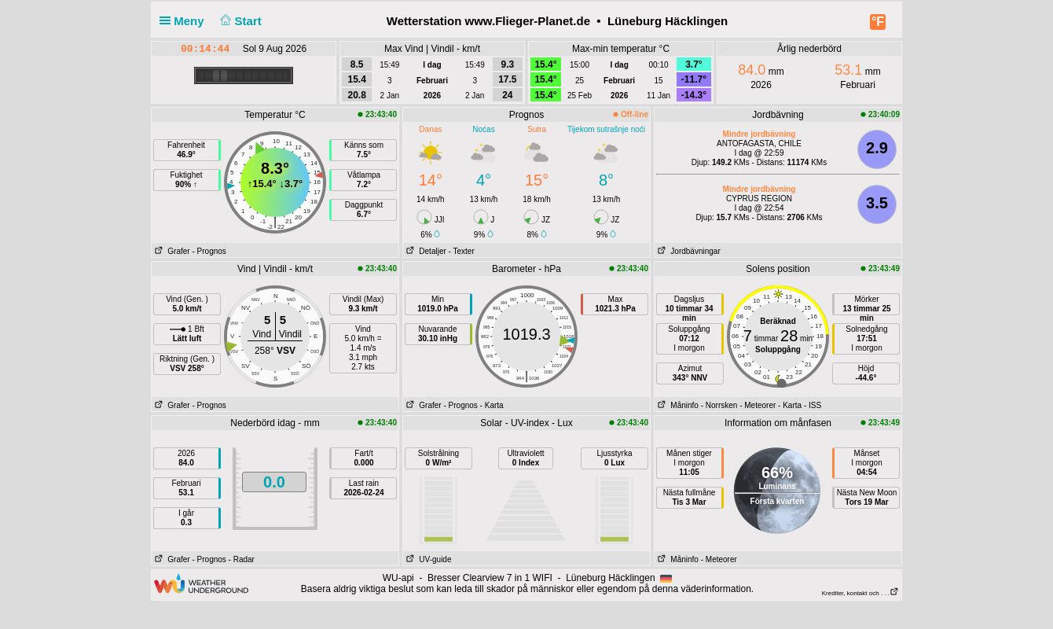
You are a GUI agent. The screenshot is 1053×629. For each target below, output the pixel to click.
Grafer (171, 251)
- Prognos (209, 251)
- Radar (242, 559)
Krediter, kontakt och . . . (860, 593)
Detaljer (424, 251)
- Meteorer (757, 405)
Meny (185, 21)
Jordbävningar (688, 251)
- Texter (462, 251)
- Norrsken (719, 405)
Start (239, 21)
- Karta (492, 405)
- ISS (812, 405)
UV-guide (427, 559)
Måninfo (677, 405)
